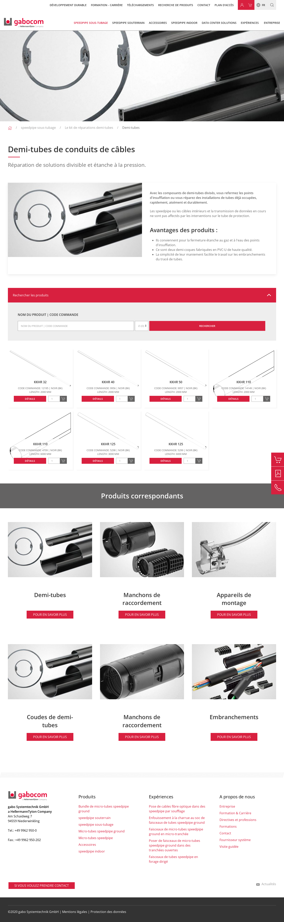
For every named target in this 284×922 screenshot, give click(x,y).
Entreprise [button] (272, 23)
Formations (228, 826)
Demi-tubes (131, 127)
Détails (30, 399)
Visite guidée (229, 846)
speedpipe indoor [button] (184, 23)
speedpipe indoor (91, 851)
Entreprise (227, 806)
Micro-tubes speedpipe (95, 838)
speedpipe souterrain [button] (128, 23)
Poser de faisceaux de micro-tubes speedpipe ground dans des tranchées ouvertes (174, 845)
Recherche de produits (175, 5)
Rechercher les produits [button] (31, 295)
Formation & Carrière (235, 813)
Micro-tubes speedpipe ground (101, 831)
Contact (203, 5)
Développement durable (68, 5)
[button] (270, 5)
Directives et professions (238, 820)
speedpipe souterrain (94, 818)
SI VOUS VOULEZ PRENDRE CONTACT (41, 885)
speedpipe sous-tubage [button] (91, 23)
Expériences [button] (250, 23)
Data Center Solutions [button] (219, 23)
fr (259, 5)
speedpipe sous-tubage (38, 127)
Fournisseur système (235, 840)
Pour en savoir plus (50, 614)
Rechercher (207, 326)
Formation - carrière (107, 5)
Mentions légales (74, 912)
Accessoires (87, 844)
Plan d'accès (224, 5)
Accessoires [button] (158, 23)
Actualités (266, 884)
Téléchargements (140, 5)
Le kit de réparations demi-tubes (89, 127)
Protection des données (108, 912)
